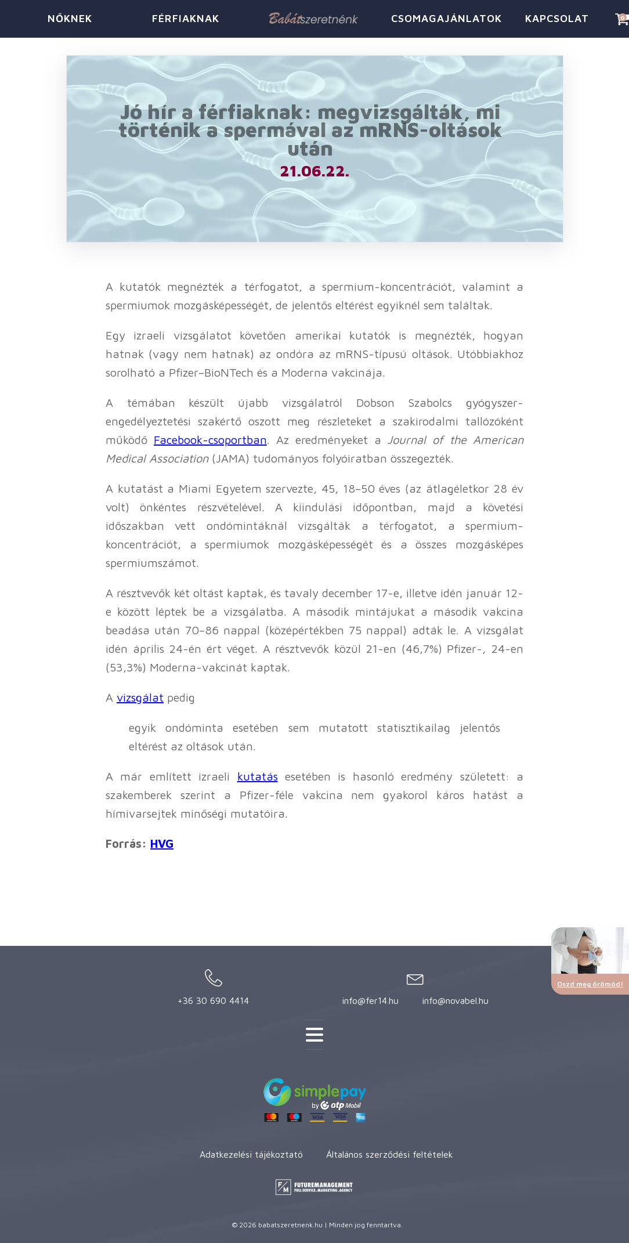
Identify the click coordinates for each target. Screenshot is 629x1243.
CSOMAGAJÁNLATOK (445, 18)
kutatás (257, 776)
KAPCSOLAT (557, 18)
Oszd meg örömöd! (590, 984)
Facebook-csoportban (210, 439)
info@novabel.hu (455, 1000)
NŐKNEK (70, 18)
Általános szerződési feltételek (389, 1154)
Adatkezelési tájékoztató (251, 1154)
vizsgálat (140, 697)
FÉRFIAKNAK (185, 18)
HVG (161, 843)
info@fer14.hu (370, 1000)
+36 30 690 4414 (213, 1000)
